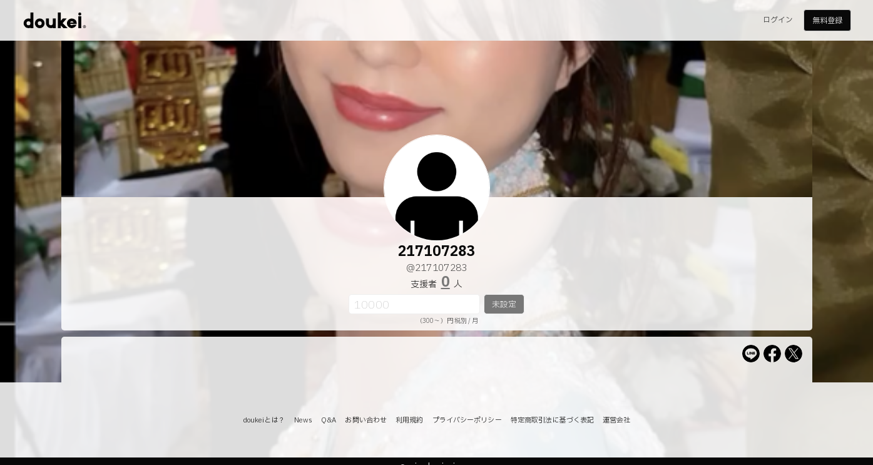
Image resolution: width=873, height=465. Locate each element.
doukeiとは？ (264, 420)
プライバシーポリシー (467, 420)
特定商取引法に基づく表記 (552, 420)
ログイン (778, 20)
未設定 (504, 305)
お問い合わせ (366, 420)
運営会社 (616, 420)
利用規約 (409, 420)
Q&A (328, 420)
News (303, 420)
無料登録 (827, 20)
